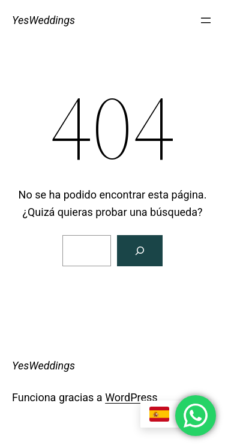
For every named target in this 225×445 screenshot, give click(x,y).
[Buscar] (140, 250)
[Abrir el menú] (206, 20)
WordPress (131, 397)
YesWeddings (43, 20)
